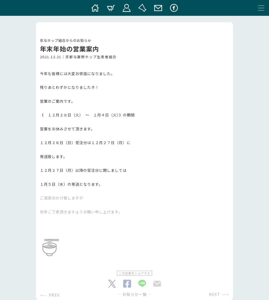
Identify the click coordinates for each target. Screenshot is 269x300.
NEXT (214, 294)
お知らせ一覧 (134, 294)
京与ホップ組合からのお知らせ (65, 40)
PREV (54, 295)
